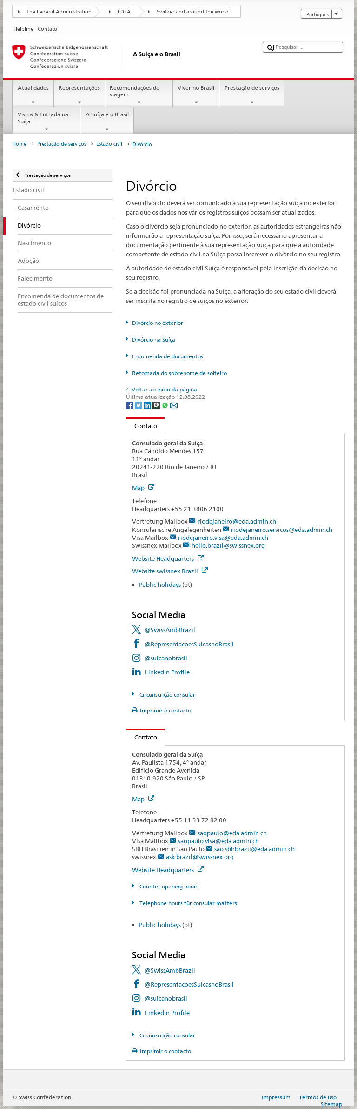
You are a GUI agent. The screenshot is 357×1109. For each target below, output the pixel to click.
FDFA (124, 12)
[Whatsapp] (165, 404)
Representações (79, 95)
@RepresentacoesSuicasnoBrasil (189, 644)
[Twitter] (139, 404)
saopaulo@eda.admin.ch (232, 833)
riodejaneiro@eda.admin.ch (237, 521)
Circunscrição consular (166, 694)
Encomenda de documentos (167, 356)
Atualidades (33, 95)
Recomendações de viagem (139, 95)
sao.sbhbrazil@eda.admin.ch (254, 849)
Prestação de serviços (252, 95)
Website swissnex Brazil (170, 571)
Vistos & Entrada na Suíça (46, 122)
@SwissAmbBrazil (170, 629)
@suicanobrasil (166, 658)
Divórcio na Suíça (153, 339)
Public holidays (160, 584)
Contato (141, 426)
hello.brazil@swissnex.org (228, 545)
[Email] (174, 404)
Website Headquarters (168, 558)
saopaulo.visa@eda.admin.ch (218, 841)
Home (19, 144)
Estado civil (109, 144)
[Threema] (156, 404)
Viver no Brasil (196, 95)
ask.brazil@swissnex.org (200, 856)
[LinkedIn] (148, 404)
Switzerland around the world (193, 12)
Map (143, 487)
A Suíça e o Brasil (107, 122)
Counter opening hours (168, 886)
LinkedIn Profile (167, 672)
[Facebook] (130, 404)
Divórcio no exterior (157, 322)
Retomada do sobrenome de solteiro (179, 373)
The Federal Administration (59, 12)
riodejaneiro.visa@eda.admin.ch (223, 537)
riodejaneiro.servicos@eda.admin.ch (281, 529)
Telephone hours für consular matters (187, 903)
